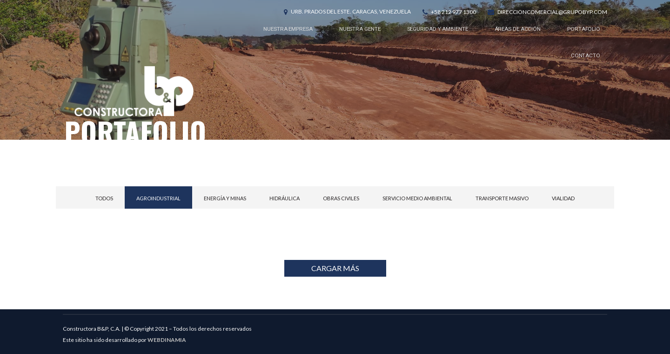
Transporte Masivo (502, 198)
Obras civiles (341, 198)
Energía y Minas (225, 198)
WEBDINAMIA (166, 339)
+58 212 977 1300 (453, 11)
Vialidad (563, 198)
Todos (104, 198)
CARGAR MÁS (335, 268)
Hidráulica (284, 198)
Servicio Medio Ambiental (417, 198)
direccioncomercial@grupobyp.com (552, 11)
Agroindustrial (158, 198)
